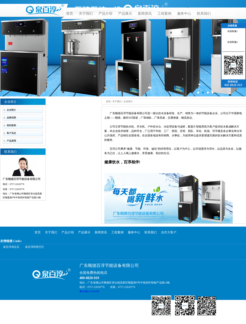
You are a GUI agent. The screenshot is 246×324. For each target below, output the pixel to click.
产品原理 (11, 140)
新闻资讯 (145, 13)
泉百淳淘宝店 (11, 247)
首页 (69, 13)
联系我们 (204, 13)
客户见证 (11, 133)
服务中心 (184, 13)
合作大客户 (74, 33)
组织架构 (11, 125)
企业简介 (11, 110)
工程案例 (164, 13)
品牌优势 (11, 117)
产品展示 (125, 13)
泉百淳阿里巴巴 (34, 247)
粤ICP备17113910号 (89, 291)
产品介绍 (105, 13)
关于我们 (86, 13)
